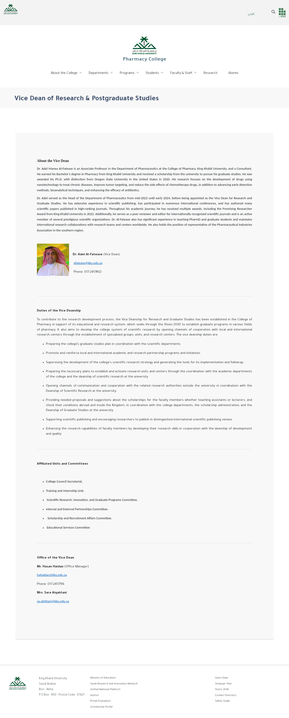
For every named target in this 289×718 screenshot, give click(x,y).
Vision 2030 (222, 689)
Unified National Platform (105, 689)
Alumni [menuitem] (233, 73)
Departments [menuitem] (98, 75)
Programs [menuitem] (127, 75)
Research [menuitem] (210, 73)
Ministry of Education (103, 678)
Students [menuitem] (152, 75)
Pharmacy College (144, 49)
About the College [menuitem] (64, 75)
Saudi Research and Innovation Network (114, 684)
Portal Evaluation (100, 701)
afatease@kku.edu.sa (88, 263)
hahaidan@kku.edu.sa (52, 575)
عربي (251, 14)
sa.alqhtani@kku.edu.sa (53, 601)
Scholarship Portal (101, 707)
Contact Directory (225, 695)
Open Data (221, 678)
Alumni (94, 695)
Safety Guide (222, 701)
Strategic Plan (223, 684)
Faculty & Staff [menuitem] (181, 75)
